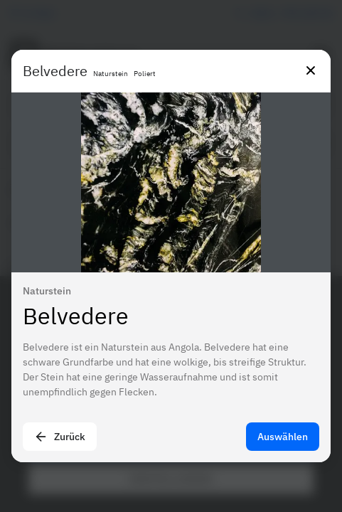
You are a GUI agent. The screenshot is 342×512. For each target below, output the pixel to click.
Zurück (59, 437)
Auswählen (282, 436)
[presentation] (171, 256)
